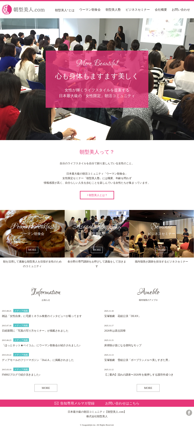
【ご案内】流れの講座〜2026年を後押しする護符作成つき (138, 374)
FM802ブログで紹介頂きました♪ (21, 374)
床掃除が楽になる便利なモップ (123, 345)
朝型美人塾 (113, 9)
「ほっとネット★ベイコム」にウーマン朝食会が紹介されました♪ (41, 345)
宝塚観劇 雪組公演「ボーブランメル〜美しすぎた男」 (137, 360)
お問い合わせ (181, 9)
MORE (46, 387)
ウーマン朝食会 (90, 9)
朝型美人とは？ (98, 195)
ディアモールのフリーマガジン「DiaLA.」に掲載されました (38, 360)
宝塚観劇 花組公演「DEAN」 (122, 316)
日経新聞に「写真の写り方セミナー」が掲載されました (35, 330)
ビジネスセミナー (138, 9)
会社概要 (161, 9)
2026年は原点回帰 (115, 330)
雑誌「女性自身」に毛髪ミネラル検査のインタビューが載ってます (42, 316)
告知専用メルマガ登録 (77, 403)
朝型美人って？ (97, 133)
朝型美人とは (65, 10)
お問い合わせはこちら (122, 403)
